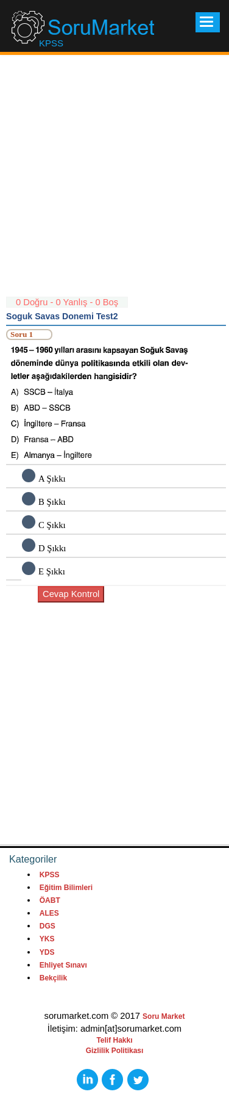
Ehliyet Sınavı (63, 965)
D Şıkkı (52, 548)
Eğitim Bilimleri (66, 887)
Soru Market (164, 1016)
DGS (47, 926)
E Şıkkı (51, 571)
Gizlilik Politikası (115, 1050)
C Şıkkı (52, 525)
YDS (47, 952)
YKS (47, 939)
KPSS (50, 875)
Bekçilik (53, 978)
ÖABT (50, 900)
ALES (49, 913)
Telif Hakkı (114, 1040)
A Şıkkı (52, 478)
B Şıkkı (52, 502)
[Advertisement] (114, 181)
